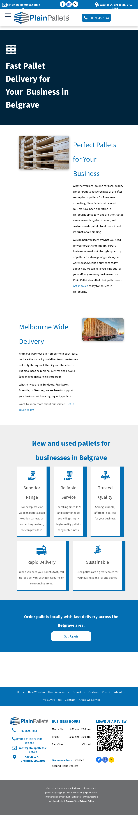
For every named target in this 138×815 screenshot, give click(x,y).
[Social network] (75, 4)
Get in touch (80, 286)
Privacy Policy (87, 801)
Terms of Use (72, 801)
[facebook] (63, 4)
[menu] (8, 15)
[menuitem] (20, 692)
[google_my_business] (69, 4)
